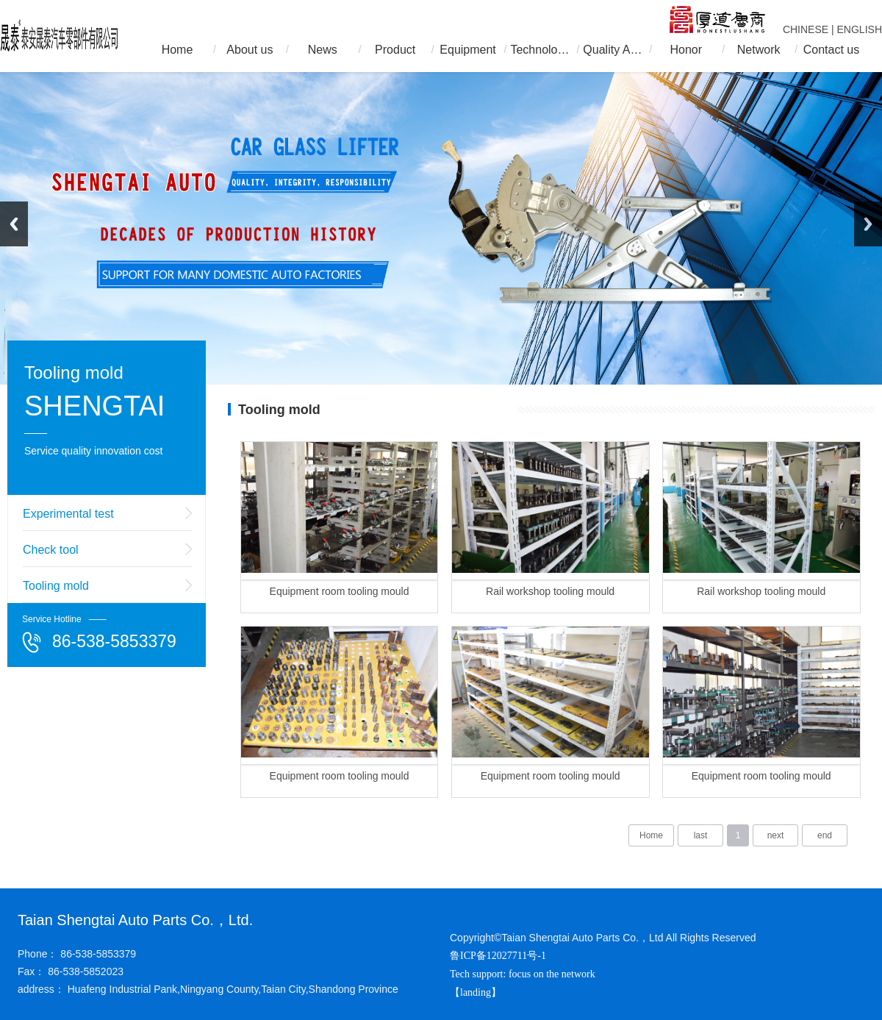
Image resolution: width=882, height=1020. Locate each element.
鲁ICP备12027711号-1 (498, 955)
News (322, 49)
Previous (14, 223)
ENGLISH (859, 29)
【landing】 (477, 992)
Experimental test (68, 513)
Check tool (51, 549)
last (701, 835)
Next (868, 223)
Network (759, 49)
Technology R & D (540, 49)
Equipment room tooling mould (339, 591)
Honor (686, 49)
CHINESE (805, 29)
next (775, 835)
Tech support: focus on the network (522, 974)
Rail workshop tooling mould (550, 591)
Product (395, 49)
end (824, 835)
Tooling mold (56, 585)
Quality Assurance (613, 49)
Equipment (468, 49)
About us (249, 49)
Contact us (831, 49)
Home (177, 49)
